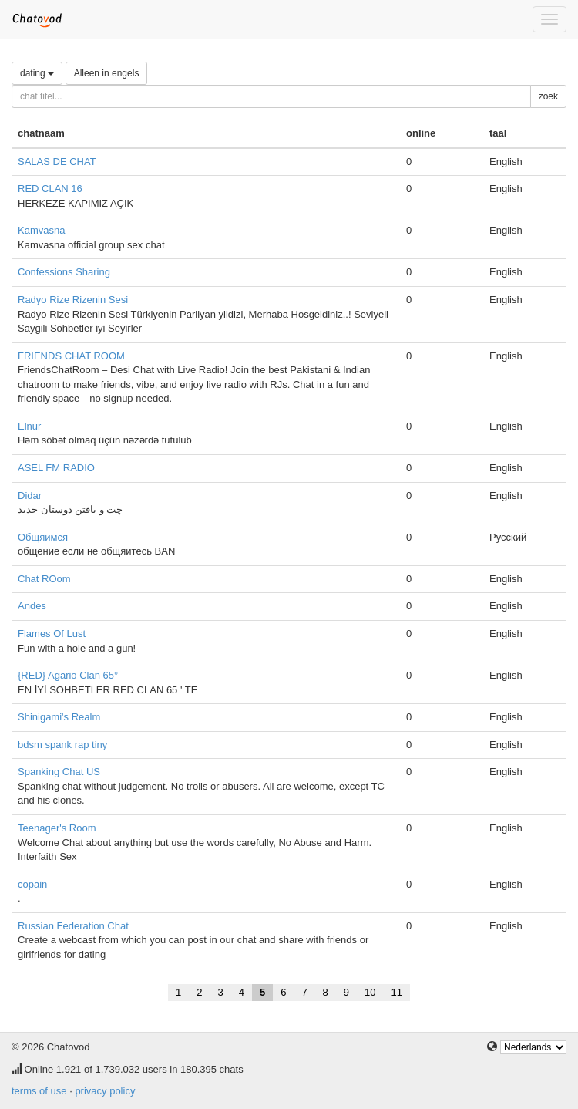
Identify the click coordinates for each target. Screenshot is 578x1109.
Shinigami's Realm (59, 717)
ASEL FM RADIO (56, 468)
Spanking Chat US (59, 771)
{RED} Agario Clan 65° (68, 675)
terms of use (39, 1091)
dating (37, 73)
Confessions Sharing (64, 272)
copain (32, 884)
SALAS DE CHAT (57, 161)
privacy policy (105, 1091)
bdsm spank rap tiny (62, 744)
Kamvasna (41, 230)
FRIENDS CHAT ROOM (71, 356)
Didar (30, 495)
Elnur (29, 426)
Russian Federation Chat (73, 926)
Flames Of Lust (52, 633)
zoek (548, 96)
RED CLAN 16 (50, 188)
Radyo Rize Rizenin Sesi (73, 299)
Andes (32, 606)
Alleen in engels (106, 73)
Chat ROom (44, 579)
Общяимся (43, 537)
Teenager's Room (57, 828)
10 (370, 992)
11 (396, 992)
